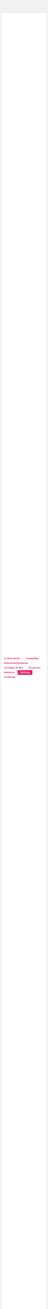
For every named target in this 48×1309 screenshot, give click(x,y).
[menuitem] (12, 658)
